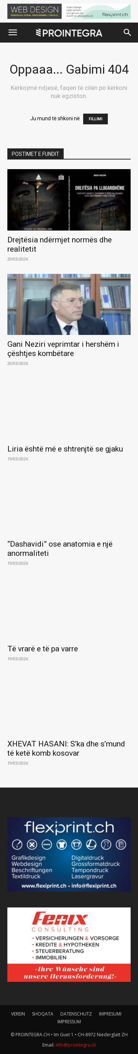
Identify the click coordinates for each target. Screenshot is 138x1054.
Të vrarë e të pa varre (42, 648)
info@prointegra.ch (76, 1045)
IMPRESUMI (110, 1014)
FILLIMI (95, 119)
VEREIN (18, 1014)
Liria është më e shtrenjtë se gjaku (65, 448)
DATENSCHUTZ (76, 1014)
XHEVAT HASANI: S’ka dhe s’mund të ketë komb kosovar (66, 748)
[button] (12, 33)
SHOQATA (42, 1014)
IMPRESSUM (69, 1021)
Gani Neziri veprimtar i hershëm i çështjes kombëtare (63, 349)
